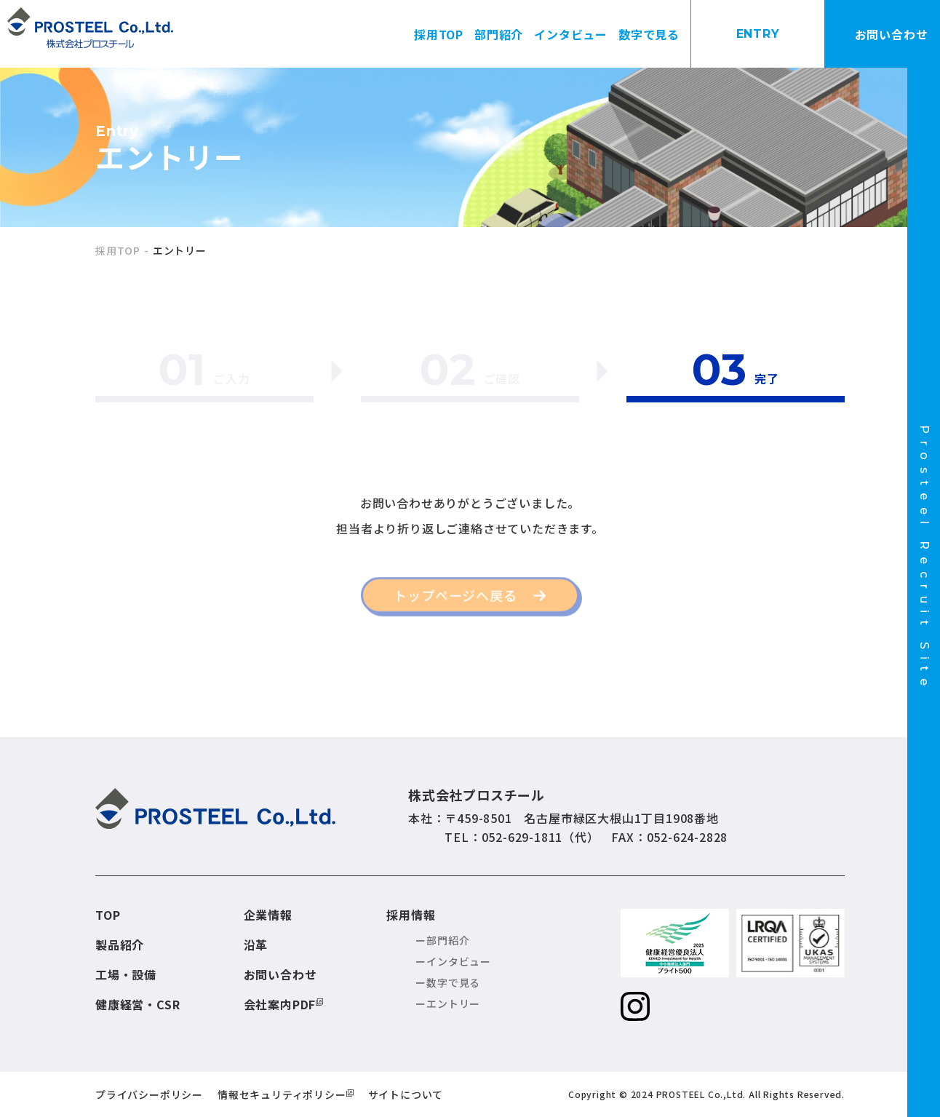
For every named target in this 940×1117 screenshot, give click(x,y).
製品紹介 (119, 944)
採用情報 (410, 915)
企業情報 (268, 915)
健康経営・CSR (137, 1004)
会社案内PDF (280, 1004)
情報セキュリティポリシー (282, 1094)
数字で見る (649, 34)
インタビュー (571, 34)
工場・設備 (125, 974)
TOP (107, 915)
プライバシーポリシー (149, 1094)
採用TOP (438, 34)
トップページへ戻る (455, 600)
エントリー (453, 1003)
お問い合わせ (280, 974)
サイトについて (406, 1094)
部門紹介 (498, 34)
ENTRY (758, 34)
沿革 (256, 944)
